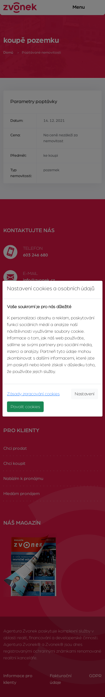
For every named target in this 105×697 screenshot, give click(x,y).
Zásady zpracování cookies (33, 394)
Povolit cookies (25, 407)
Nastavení (84, 394)
